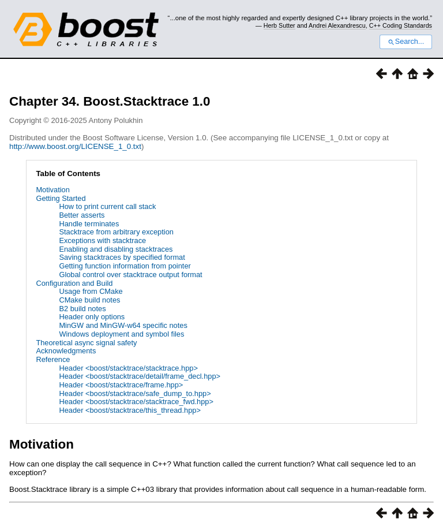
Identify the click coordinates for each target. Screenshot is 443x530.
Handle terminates (89, 223)
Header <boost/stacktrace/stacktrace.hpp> (128, 368)
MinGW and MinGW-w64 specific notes (123, 325)
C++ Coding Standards (400, 25)
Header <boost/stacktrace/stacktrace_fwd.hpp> (136, 401)
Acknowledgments (66, 350)
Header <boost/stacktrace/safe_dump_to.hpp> (135, 393)
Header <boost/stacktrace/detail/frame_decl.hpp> (139, 376)
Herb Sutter (279, 25)
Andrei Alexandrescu (337, 25)
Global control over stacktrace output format (130, 274)
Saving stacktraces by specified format (122, 257)
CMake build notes (89, 300)
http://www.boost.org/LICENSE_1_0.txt (75, 146)
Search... (406, 42)
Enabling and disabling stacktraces (115, 249)
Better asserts (81, 215)
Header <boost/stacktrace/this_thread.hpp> (129, 410)
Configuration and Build (74, 283)
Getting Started (60, 198)
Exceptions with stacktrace (102, 240)
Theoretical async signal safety (86, 342)
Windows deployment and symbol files (121, 334)
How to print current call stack (107, 206)
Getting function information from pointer (124, 266)
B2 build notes (82, 308)
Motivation (52, 189)
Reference (53, 359)
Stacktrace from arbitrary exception (116, 231)
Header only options (92, 316)
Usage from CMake (90, 291)
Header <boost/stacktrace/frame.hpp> (121, 384)
